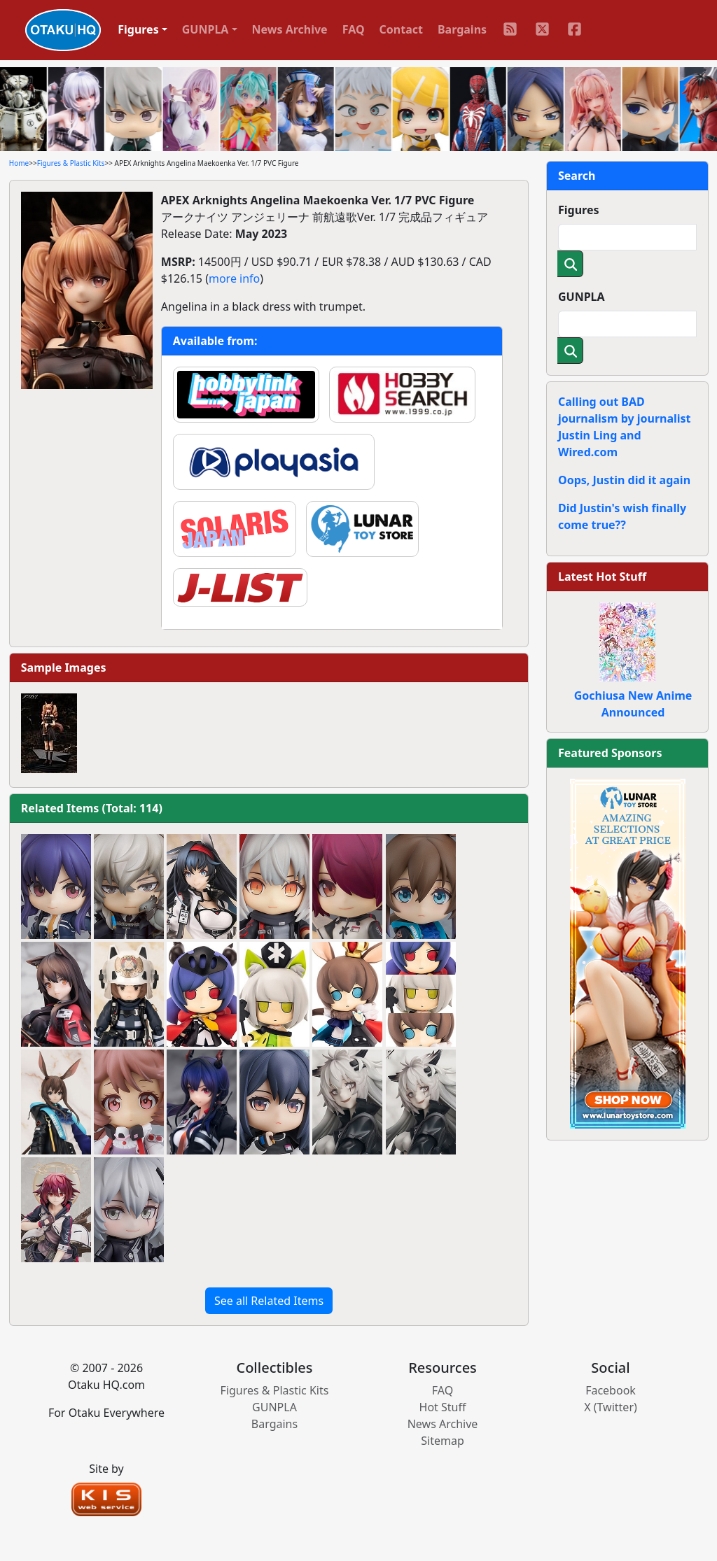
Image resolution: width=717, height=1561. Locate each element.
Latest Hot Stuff (602, 576)
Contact (401, 29)
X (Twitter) (610, 1407)
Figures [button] (138, 29)
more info (234, 278)
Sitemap (442, 1440)
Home (19, 163)
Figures (578, 210)
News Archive (290, 29)
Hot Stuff (442, 1407)
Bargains (462, 29)
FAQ (353, 29)
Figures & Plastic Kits (71, 163)
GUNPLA (581, 296)
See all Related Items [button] (268, 1300)
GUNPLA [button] (205, 29)
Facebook (610, 1390)
